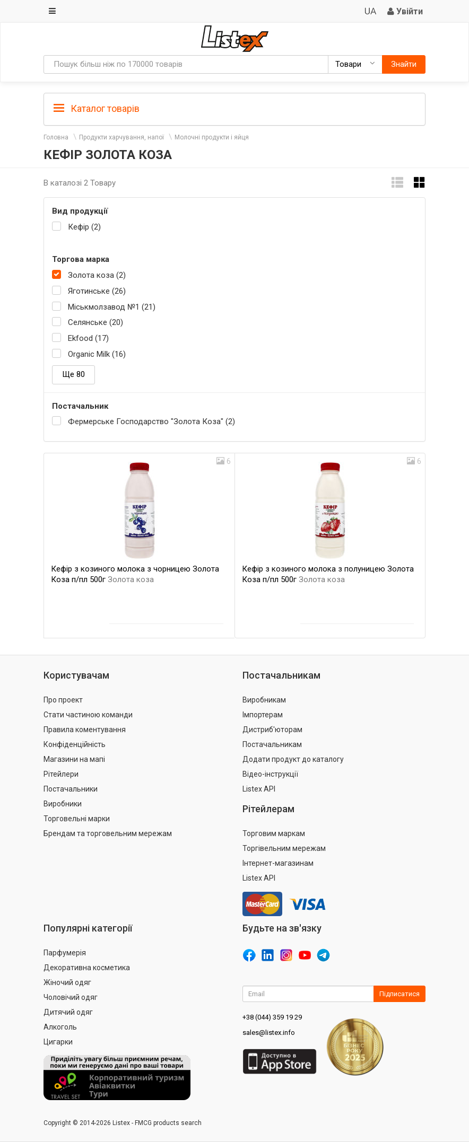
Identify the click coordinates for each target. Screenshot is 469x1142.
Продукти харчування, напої (121, 137)
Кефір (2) (84, 227)
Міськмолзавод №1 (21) (111, 307)
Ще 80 (73, 374)
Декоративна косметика (87, 967)
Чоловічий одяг (71, 997)
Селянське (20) (95, 322)
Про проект (63, 700)
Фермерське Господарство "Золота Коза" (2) (151, 421)
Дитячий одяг (68, 1012)
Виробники (63, 804)
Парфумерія (65, 952)
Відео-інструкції (270, 774)
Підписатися (399, 994)
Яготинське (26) (97, 291)
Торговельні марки (77, 818)
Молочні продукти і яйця (212, 137)
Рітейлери (61, 774)
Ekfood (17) (88, 338)
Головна (56, 137)
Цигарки (58, 1042)
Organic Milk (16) (97, 354)
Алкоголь (60, 1027)
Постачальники (71, 789)
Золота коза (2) (97, 275)
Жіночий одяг (67, 982)
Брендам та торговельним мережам (108, 833)
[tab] (234, 107)
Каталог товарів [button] (97, 109)
